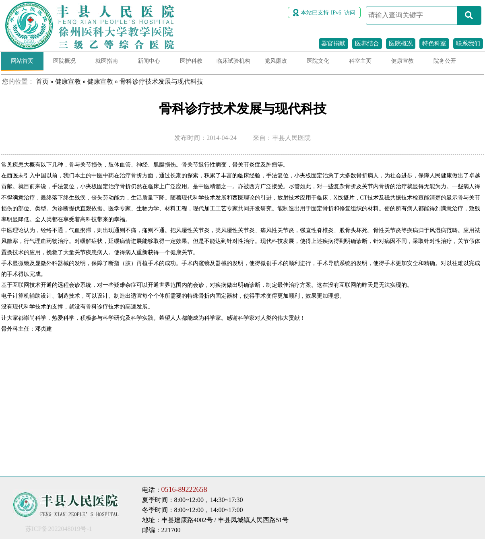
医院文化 (318, 61)
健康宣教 (402, 61)
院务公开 (444, 61)
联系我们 (468, 43)
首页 (42, 81)
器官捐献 (333, 43)
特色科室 (434, 43)
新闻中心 (149, 61)
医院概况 (401, 43)
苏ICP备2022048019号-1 (58, 528)
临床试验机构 (233, 61)
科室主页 (360, 61)
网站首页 (22, 61)
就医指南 (106, 61)
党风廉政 (275, 61)
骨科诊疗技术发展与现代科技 (161, 81)
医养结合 (367, 43)
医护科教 (191, 61)
